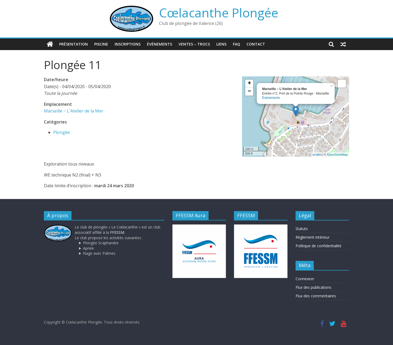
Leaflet (317, 154)
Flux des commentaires (316, 295)
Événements (159, 44)
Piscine (101, 44)
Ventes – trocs (194, 44)
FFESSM (117, 232)
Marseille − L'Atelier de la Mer (73, 111)
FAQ (236, 44)
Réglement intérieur (313, 237)
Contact (256, 44)
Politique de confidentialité (318, 245)
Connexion (305, 278)
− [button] (249, 92)
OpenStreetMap (337, 154)
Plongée (61, 132)
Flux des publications (313, 287)
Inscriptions (128, 44)
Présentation (73, 44)
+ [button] (249, 84)
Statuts (302, 228)
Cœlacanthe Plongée (218, 12)
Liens (221, 44)
